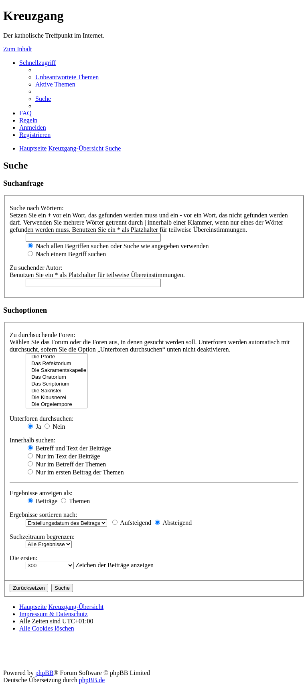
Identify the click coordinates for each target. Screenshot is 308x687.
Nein (55, 426)
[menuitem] (67, 77)
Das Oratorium (56, 377)
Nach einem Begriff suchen (67, 254)
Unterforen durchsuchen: (42, 418)
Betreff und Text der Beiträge (69, 448)
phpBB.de (92, 680)
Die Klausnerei (56, 397)
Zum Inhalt (17, 49)
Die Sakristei (56, 391)
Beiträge (42, 501)
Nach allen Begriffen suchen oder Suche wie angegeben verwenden (118, 246)
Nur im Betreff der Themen (67, 464)
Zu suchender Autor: (36, 267)
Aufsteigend (131, 522)
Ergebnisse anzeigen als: (41, 493)
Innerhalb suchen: (32, 440)
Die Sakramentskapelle (56, 370)
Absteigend (173, 522)
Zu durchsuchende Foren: (42, 334)
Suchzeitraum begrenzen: (42, 536)
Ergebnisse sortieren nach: (43, 514)
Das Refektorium (56, 363)
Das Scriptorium (56, 384)
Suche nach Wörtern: (37, 208)
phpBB (44, 672)
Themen (75, 501)
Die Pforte (56, 357)
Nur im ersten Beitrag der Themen (76, 472)
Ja (34, 426)
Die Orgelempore (56, 404)
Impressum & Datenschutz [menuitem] (53, 614)
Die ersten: (24, 557)
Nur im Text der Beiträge (64, 456)
